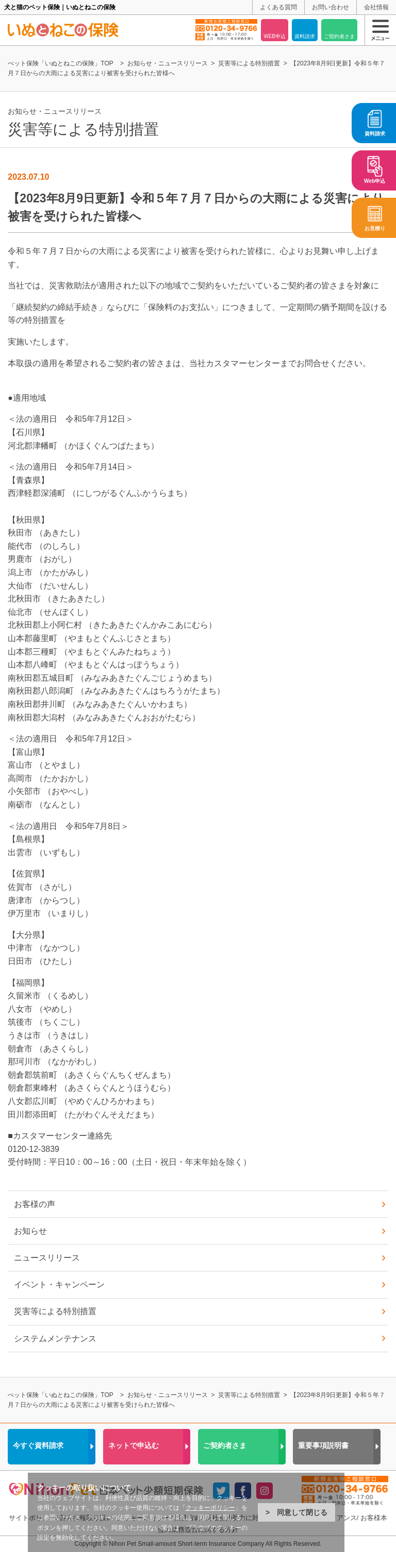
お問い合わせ (330, 7)
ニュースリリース (47, 1257)
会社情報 (376, 7)
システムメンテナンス (55, 1338)
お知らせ (30, 1231)
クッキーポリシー (210, 1507)
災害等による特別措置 (55, 1311)
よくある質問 (278, 7)
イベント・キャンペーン (59, 1284)
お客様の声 (34, 1204)
